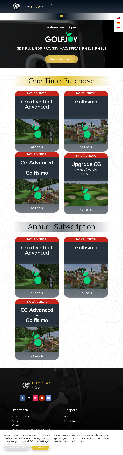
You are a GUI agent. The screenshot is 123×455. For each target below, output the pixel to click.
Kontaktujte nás (21, 416)
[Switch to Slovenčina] (119, 27)
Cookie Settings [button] (17, 447)
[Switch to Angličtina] (119, 18)
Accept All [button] (40, 447)
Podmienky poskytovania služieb (31, 429)
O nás (15, 420)
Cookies (17, 425)
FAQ (66, 416)
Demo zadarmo (61, 59)
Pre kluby (69, 420)
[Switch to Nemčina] (119, 22)
